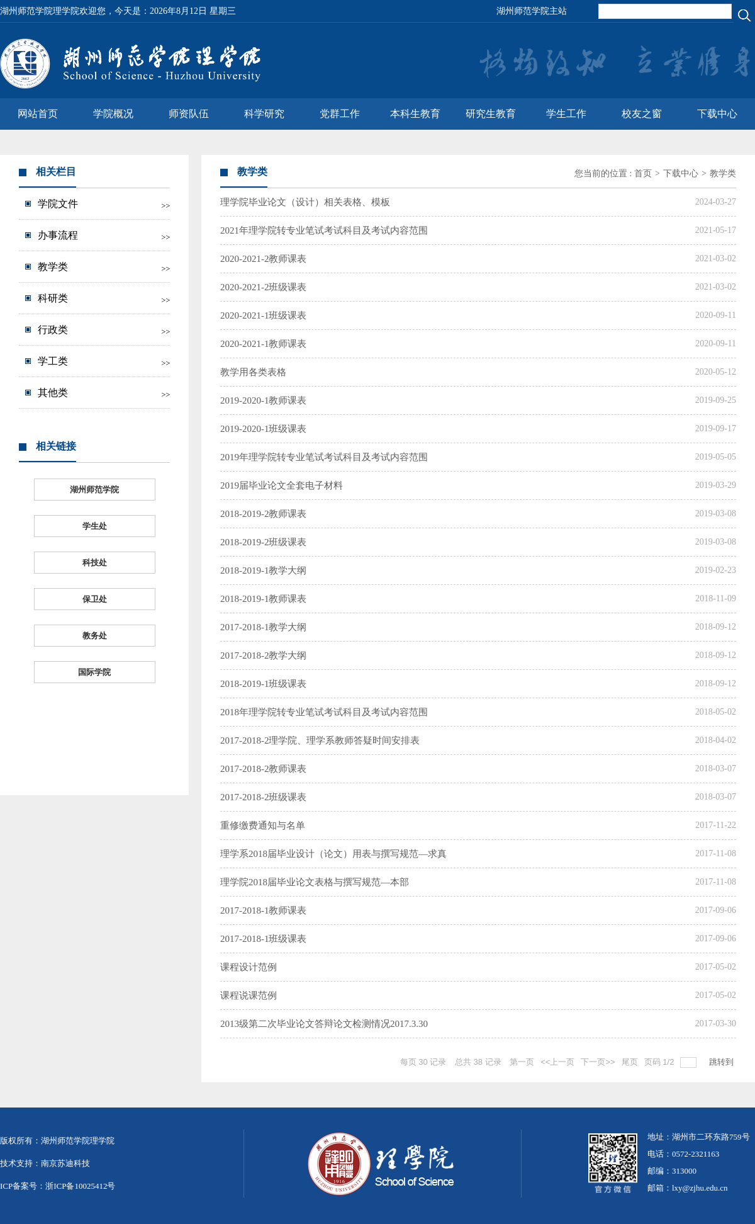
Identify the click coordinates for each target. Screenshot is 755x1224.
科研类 (53, 298)
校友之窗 (642, 113)
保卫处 (94, 599)
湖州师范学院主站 (531, 11)
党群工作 (340, 113)
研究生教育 (491, 113)
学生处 (94, 526)
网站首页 (38, 113)
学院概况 (113, 113)
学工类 (53, 361)
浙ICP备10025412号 (80, 1186)
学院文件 (58, 203)
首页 (643, 173)
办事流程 (58, 235)
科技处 (94, 562)
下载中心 (717, 113)
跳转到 (722, 1062)
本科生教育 (415, 113)
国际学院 (94, 672)
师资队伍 (189, 113)
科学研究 (264, 113)
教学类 (53, 266)
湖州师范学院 (94, 489)
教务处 (94, 635)
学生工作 (566, 113)
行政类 (53, 329)
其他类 (53, 392)
